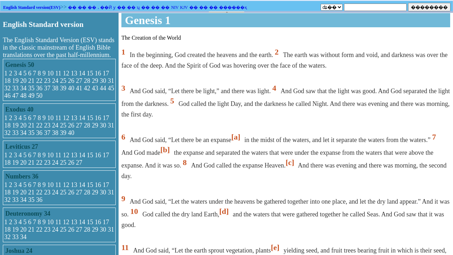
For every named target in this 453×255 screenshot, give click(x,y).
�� (72, 7)
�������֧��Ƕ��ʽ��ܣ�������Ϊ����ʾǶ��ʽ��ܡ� (226, 134)
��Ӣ (106, 7)
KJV (184, 7)
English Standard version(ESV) (31, 7)
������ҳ (233, 7)
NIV (174, 7)
